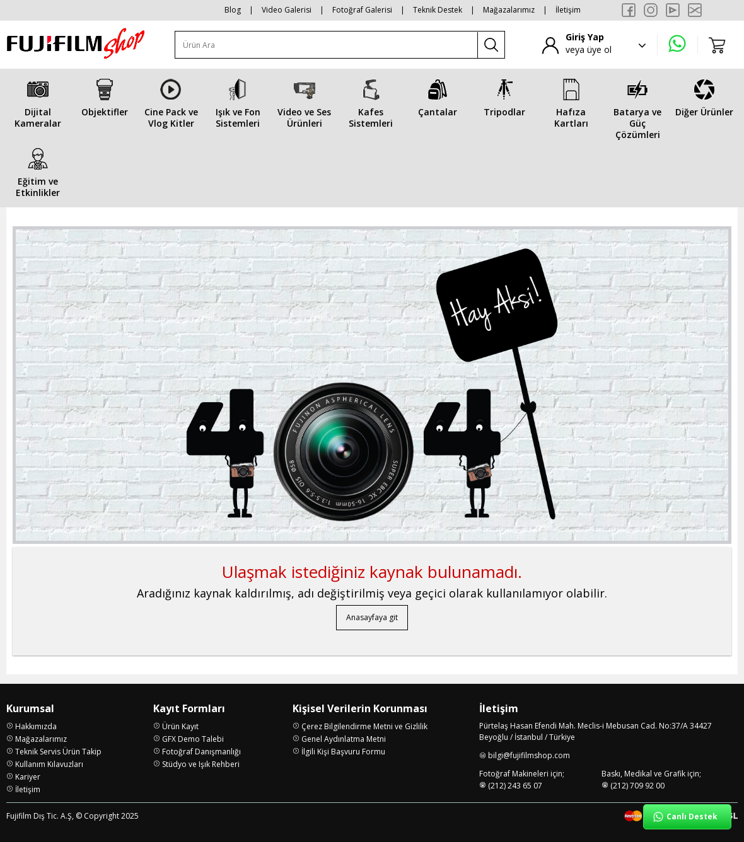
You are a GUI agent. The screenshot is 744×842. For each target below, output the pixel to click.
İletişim (568, 9)
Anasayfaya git (372, 617)
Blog (232, 9)
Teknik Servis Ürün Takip (58, 751)
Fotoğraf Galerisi (362, 9)
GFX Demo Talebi (193, 739)
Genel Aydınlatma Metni (343, 739)
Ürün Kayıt (180, 726)
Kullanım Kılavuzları (49, 764)
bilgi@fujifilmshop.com (529, 755)
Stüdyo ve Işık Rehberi (201, 764)
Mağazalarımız (509, 9)
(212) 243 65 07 (515, 785)
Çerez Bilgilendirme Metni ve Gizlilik (364, 726)
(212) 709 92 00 (637, 785)
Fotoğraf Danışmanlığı (201, 751)
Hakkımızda (36, 726)
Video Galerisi (286, 9)
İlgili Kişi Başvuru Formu (343, 751)
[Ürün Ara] (326, 45)
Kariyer (27, 776)
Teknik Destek (437, 9)
